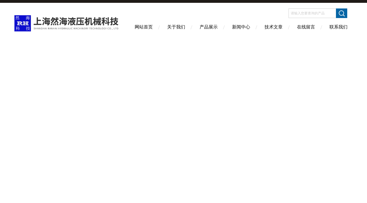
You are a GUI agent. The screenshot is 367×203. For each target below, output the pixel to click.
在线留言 (306, 27)
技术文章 (274, 27)
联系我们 (338, 27)
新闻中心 (241, 27)
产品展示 (209, 27)
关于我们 (176, 27)
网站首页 (144, 27)
